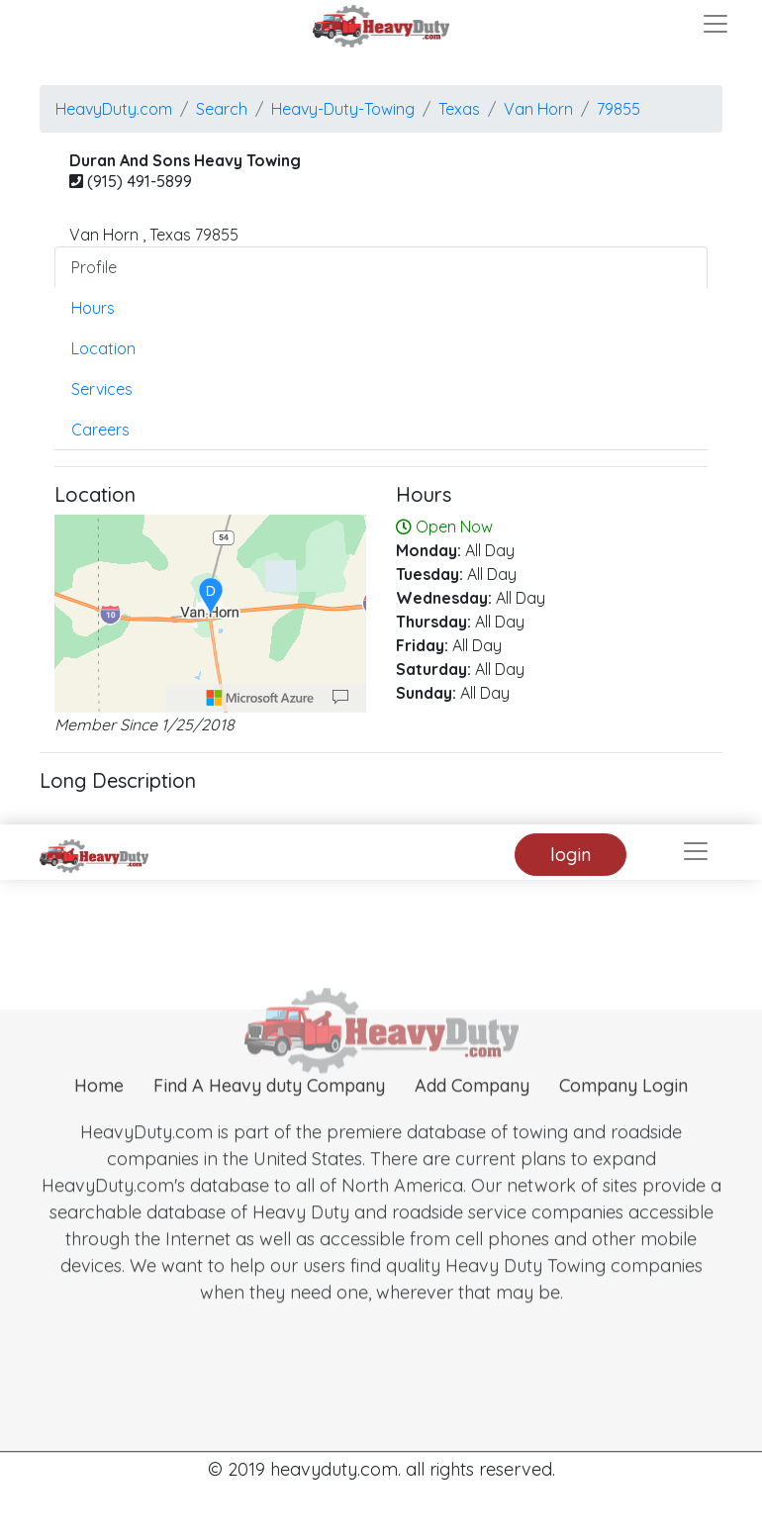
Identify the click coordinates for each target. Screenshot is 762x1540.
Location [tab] (103, 348)
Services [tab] (102, 389)
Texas (459, 109)
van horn (538, 109)
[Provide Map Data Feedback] (340, 698)
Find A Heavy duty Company (269, 1117)
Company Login (623, 1117)
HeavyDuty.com (113, 109)
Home (99, 1117)
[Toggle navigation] (715, 24)
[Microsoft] (260, 698)
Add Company (472, 1117)
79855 (618, 109)
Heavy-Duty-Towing (343, 109)
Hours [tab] (93, 308)
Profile (94, 267)
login (570, 854)
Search (221, 109)
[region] (210, 614)
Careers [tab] (100, 429)
